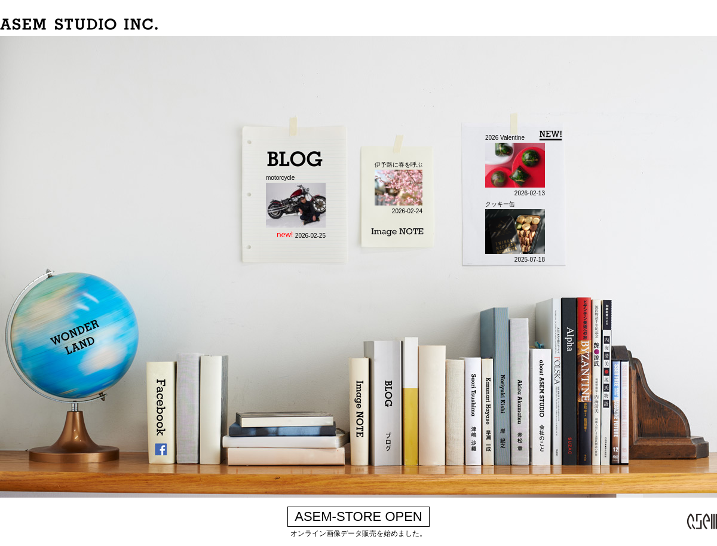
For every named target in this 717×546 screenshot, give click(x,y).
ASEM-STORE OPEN (358, 516)
